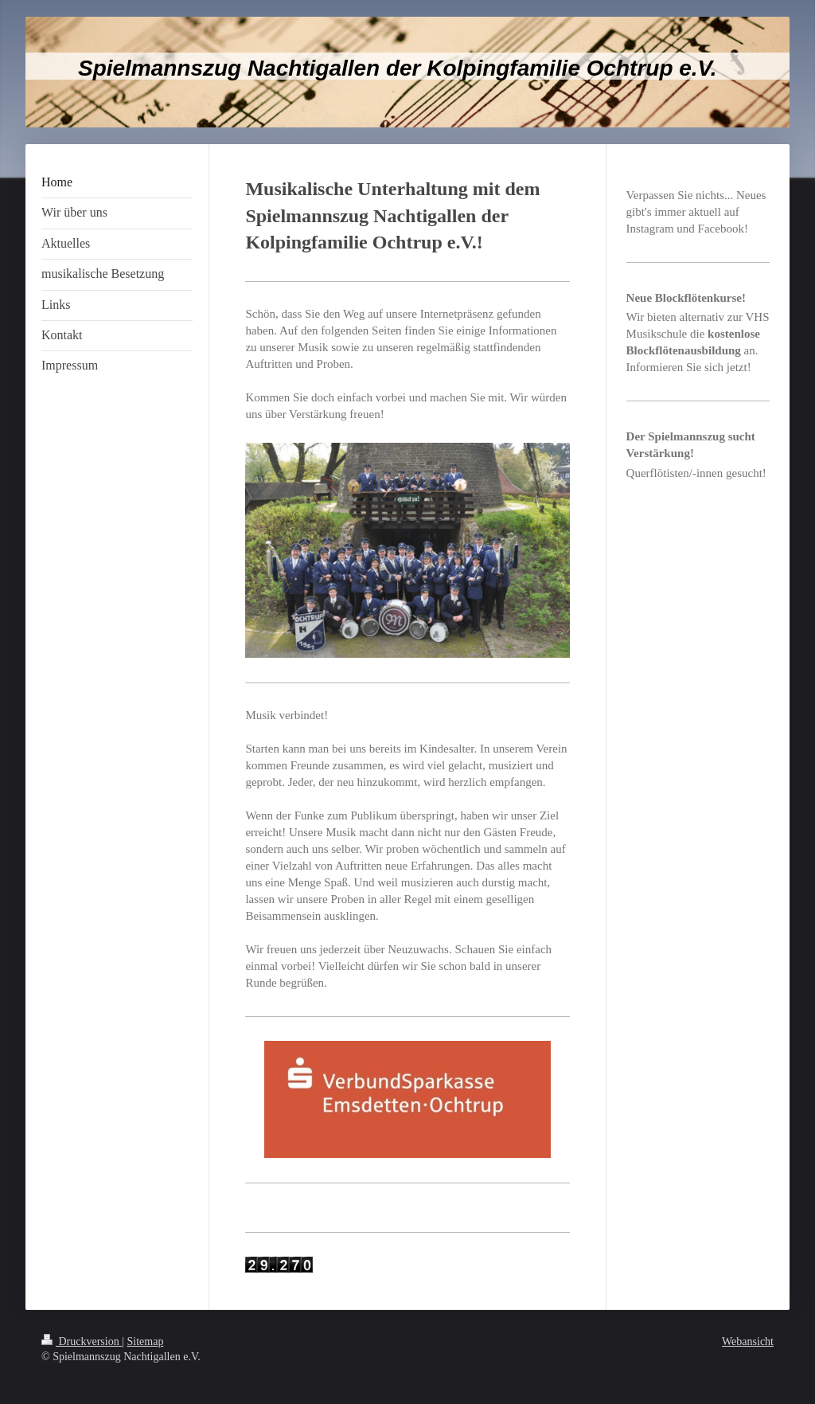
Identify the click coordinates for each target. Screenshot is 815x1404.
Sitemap (145, 1341)
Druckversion (81, 1341)
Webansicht (748, 1341)
